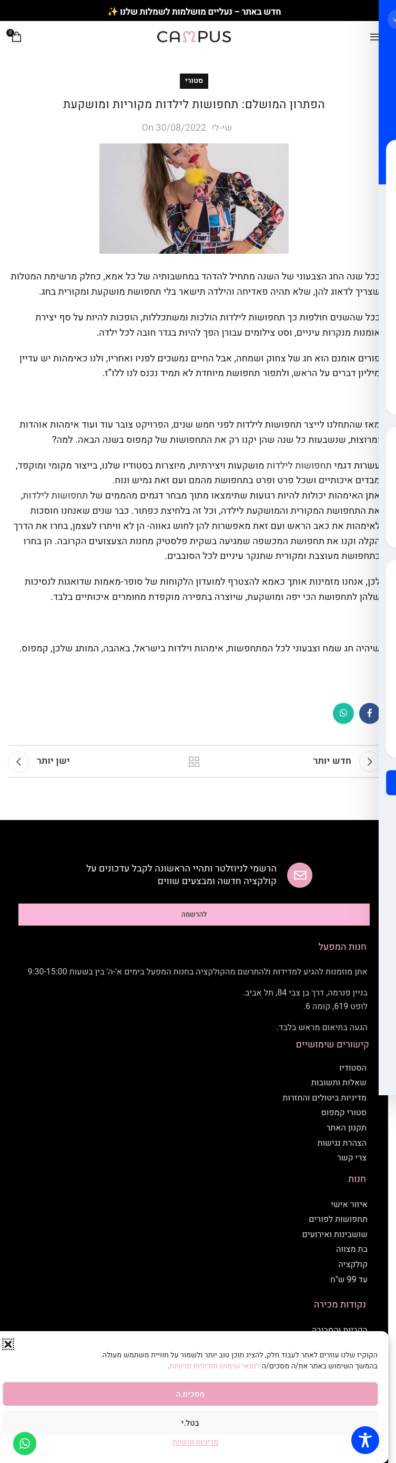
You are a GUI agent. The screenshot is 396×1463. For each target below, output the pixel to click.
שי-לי (221, 128)
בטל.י (190, 1423)
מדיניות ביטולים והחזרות (324, 1098)
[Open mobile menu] (374, 36)
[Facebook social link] (369, 713)
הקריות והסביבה (340, 1330)
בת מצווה (352, 1249)
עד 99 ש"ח (349, 1279)
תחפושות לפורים (338, 1219)
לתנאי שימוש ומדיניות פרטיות (215, 1366)
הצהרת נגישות (342, 1143)
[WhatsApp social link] (343, 713)
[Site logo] (194, 36)
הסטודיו (353, 1068)
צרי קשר (352, 1157)
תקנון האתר (346, 1128)
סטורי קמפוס (344, 1112)
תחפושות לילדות (299, 466)
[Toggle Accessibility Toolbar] (365, 1440)
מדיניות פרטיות (195, 1442)
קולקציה (353, 1264)
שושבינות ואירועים (335, 1234)
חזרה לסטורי (194, 761)
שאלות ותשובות (339, 1082)
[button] (8, 1344)
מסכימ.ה (190, 1394)
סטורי (194, 80)
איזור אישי (349, 1204)
